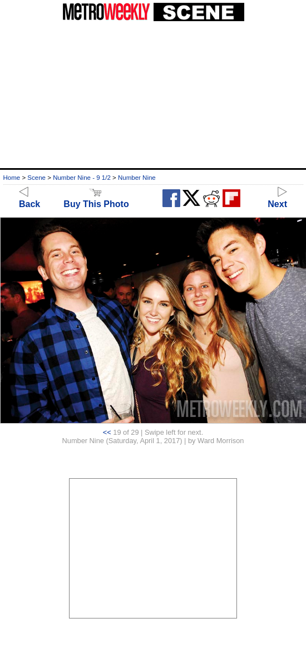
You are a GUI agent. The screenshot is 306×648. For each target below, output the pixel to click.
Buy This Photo (96, 199)
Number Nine (137, 177)
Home (12, 177)
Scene (36, 177)
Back (29, 199)
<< (107, 432)
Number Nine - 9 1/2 (82, 177)
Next (277, 199)
